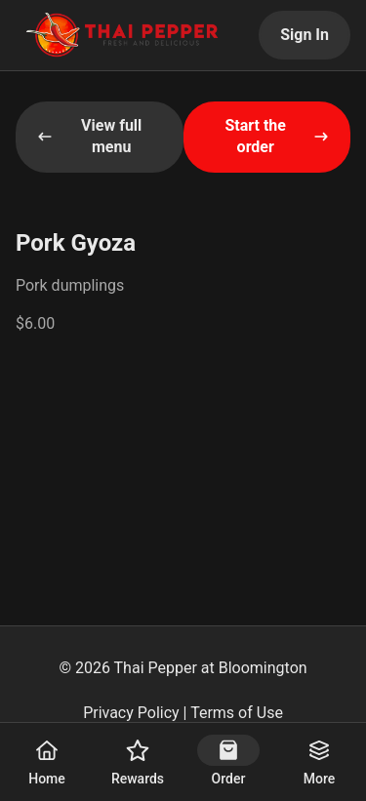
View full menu (89, 136)
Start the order (276, 136)
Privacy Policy (131, 712)
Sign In (304, 34)
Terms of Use (236, 712)
